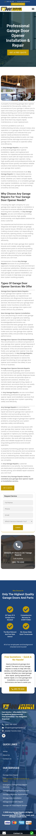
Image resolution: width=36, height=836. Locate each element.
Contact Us (7, 759)
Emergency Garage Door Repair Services (15, 786)
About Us (6, 755)
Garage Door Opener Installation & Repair (16, 780)
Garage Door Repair (10, 775)
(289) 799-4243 (18, 562)
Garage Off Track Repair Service (15, 805)
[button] (33, 9)
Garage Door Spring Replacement (16, 791)
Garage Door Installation (12, 798)
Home (5, 751)
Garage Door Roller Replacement (15, 794)
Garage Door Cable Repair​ (13, 802)
